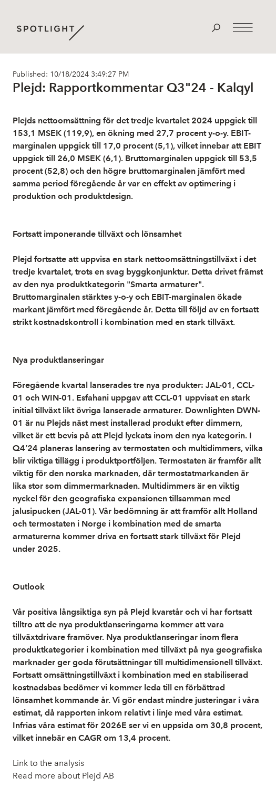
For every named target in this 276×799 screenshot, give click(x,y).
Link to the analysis (48, 763)
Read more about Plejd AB (63, 776)
